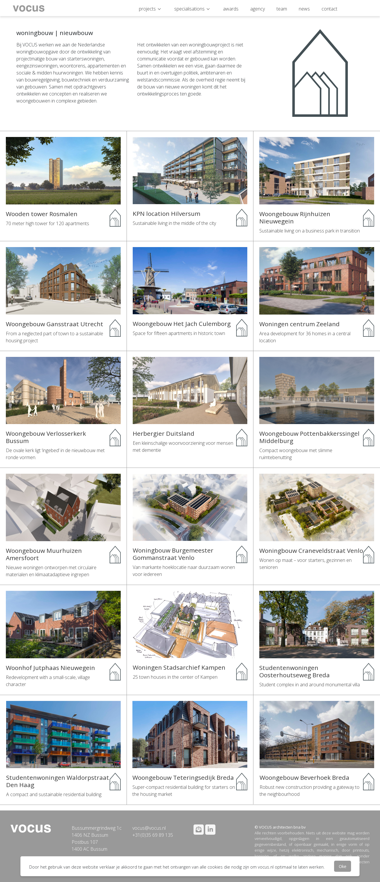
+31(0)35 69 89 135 (152, 835)
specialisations (189, 9)
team (282, 9)
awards (231, 9)
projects (147, 9)
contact (329, 9)
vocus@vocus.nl (149, 828)
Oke (342, 866)
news (304, 9)
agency (257, 9)
